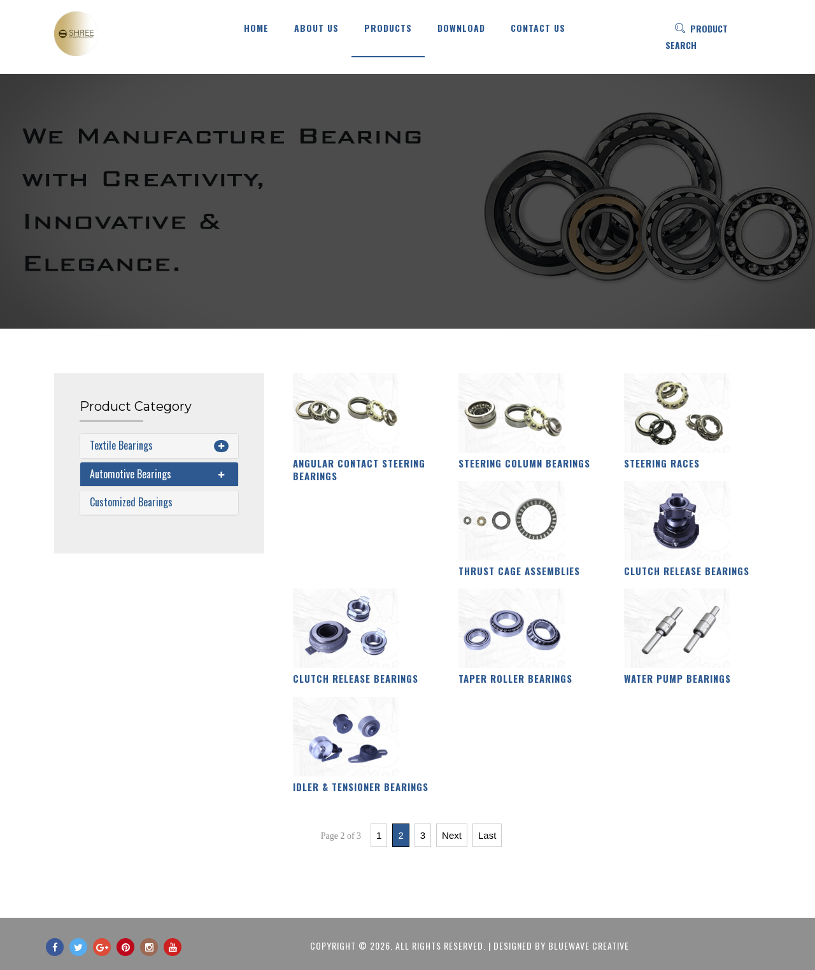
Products (388, 27)
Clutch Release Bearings (686, 571)
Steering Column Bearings (524, 463)
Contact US (538, 27)
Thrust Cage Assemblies (519, 571)
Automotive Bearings (130, 473)
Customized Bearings (131, 502)
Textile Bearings (121, 445)
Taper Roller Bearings (515, 678)
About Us (316, 27)
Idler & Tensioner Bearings (361, 787)
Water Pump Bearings (677, 678)
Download (461, 27)
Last (487, 835)
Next (452, 835)
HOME (256, 27)
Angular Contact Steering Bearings (359, 469)
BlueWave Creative (588, 945)
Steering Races (662, 463)
